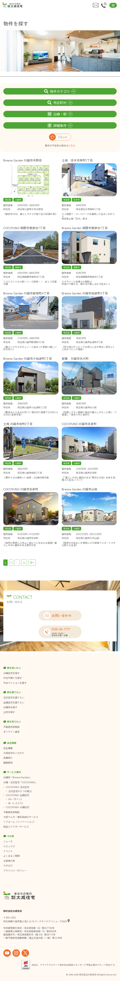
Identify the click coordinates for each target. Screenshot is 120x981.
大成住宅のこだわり (13, 753)
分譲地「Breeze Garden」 (17, 777)
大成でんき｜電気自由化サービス (21, 817)
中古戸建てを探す (12, 678)
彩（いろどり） (16, 803)
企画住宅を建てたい (13, 702)
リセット (58, 137)
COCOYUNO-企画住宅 (17, 795)
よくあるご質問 (11, 856)
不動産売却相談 (11, 727)
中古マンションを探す (15, 683)
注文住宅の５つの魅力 (20, 791)
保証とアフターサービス (16, 826)
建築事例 (8, 762)
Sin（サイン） (15, 799)
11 (24, 562)
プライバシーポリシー (15, 870)
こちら (71, 145)
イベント (8, 851)
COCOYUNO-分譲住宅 (17, 807)
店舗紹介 (8, 758)
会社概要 (8, 748)
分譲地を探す (10, 707)
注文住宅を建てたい (13, 697)
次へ (32, 562)
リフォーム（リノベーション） (19, 822)
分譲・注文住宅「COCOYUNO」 (20, 782)
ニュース (7, 841)
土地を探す (9, 712)
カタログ (8, 865)
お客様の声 (9, 861)
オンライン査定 (11, 731)
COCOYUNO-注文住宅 (17, 787)
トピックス (9, 846)
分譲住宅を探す (11, 673)
